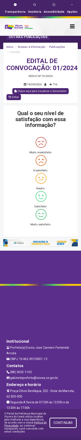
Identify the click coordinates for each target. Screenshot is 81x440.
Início (9, 46)
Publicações (57, 46)
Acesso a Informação (31, 46)
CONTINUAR (63, 423)
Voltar (14, 97)
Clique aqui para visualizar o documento (40, 91)
